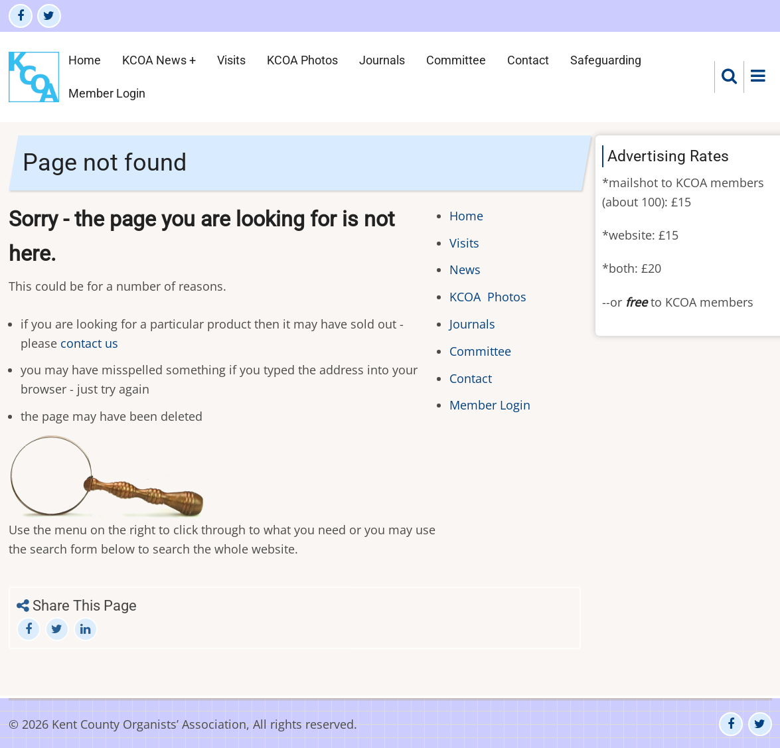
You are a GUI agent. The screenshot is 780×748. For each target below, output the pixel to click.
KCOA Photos (302, 60)
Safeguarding (605, 60)
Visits (231, 60)
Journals (382, 60)
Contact (528, 60)
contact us (89, 343)
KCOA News (154, 60)
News (465, 269)
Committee (456, 60)
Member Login (106, 93)
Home (84, 60)
